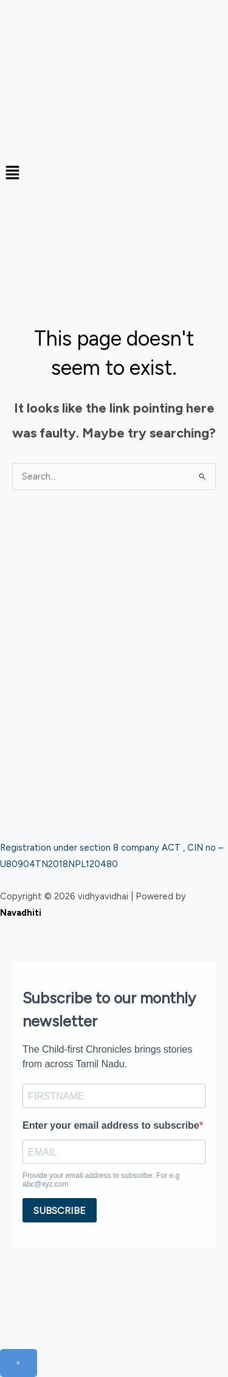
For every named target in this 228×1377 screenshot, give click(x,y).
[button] (114, 173)
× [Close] (18, 1362)
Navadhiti (20, 912)
